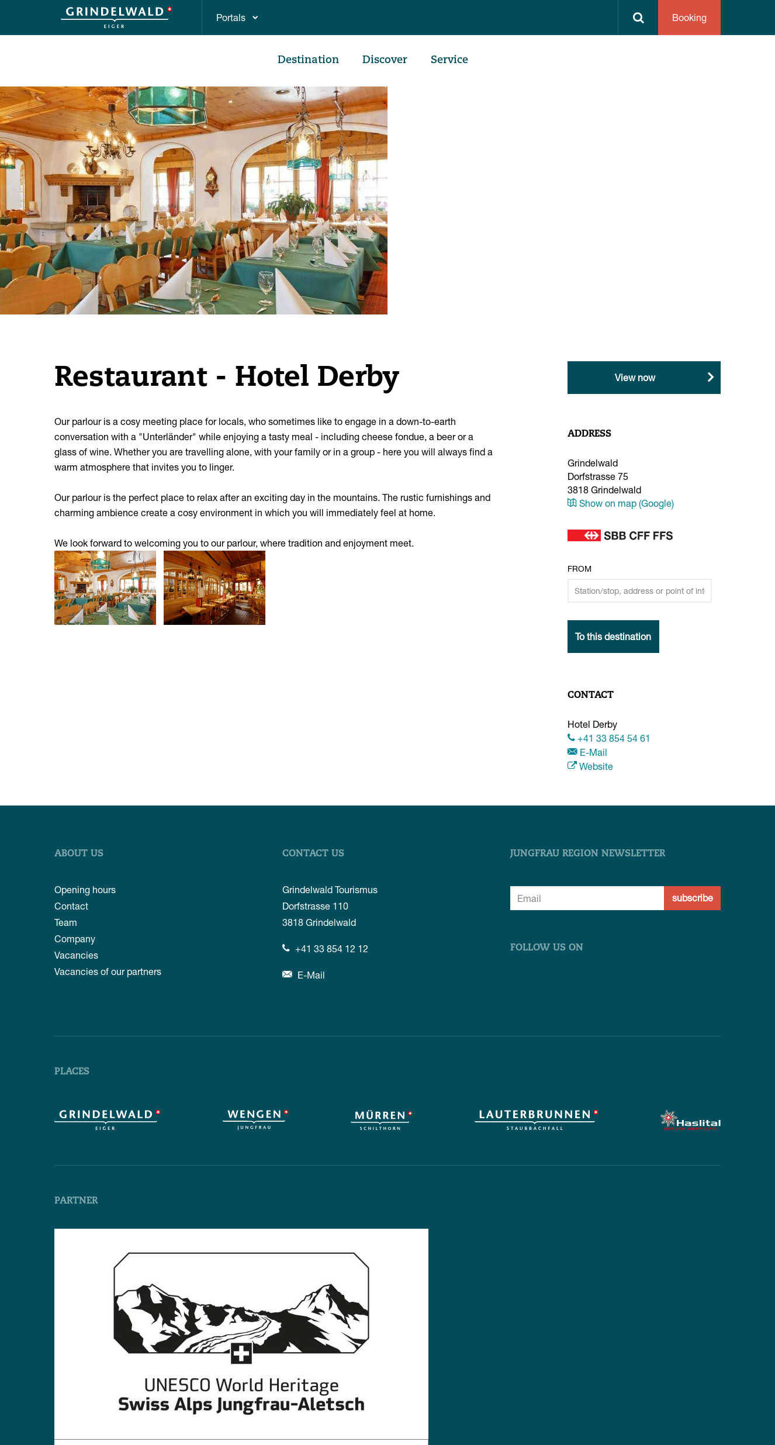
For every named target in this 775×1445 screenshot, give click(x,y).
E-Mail (587, 752)
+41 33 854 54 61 (609, 738)
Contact (71, 905)
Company (74, 938)
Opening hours (85, 889)
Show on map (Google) (621, 503)
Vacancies (76, 954)
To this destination (613, 636)
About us (78, 854)
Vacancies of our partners (107, 971)
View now (635, 377)
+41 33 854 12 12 (325, 948)
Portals (230, 17)
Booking (689, 17)
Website (590, 766)
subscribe (692, 897)
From (579, 568)
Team (65, 922)
